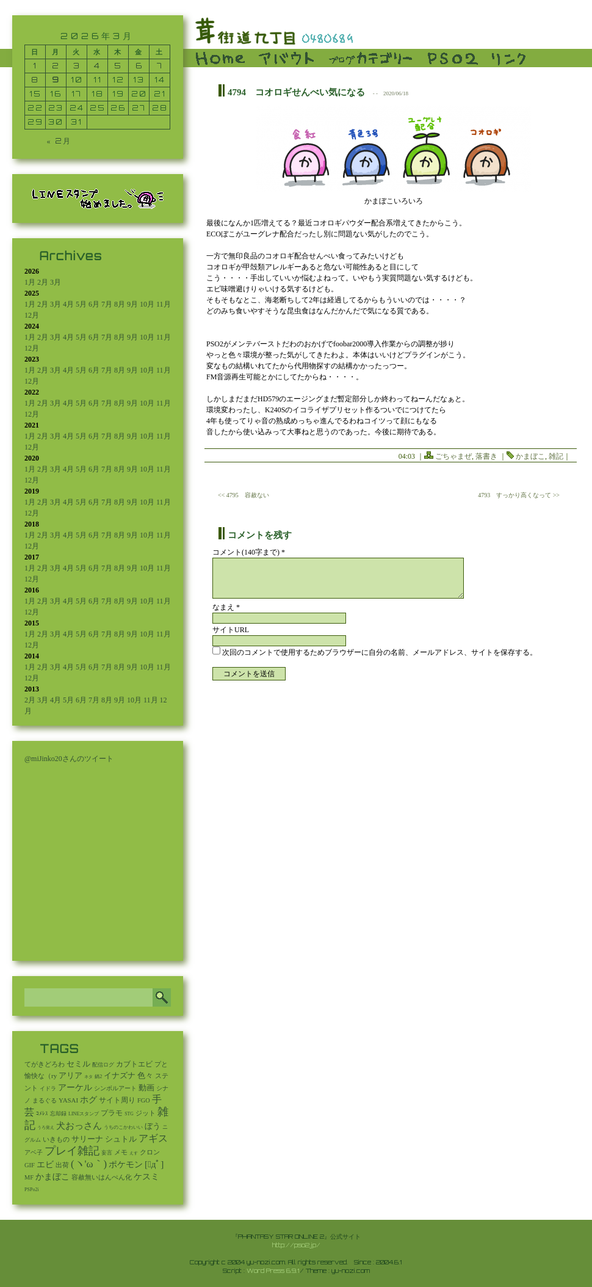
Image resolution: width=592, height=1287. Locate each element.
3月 (55, 282)
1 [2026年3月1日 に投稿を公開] (35, 65)
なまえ (226, 607)
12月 (31, 315)
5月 (81, 304)
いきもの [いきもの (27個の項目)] (56, 1139)
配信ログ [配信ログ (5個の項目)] (103, 1065)
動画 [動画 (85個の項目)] (146, 1088)
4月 (68, 304)
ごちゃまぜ (453, 456)
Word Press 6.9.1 (273, 1270)
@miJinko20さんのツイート (69, 758)
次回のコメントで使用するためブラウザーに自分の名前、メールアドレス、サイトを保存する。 (379, 652)
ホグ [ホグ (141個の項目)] (88, 1099)
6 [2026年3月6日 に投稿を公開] (139, 65)
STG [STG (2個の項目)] (129, 1114)
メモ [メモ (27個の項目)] (121, 1152)
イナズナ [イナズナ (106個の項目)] (119, 1075)
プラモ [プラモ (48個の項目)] (112, 1113)
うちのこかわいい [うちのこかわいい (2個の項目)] (123, 1127)
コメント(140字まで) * (248, 552)
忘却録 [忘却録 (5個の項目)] (58, 1113)
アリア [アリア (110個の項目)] (70, 1075)
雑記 (556, 456)
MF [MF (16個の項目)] (29, 1177)
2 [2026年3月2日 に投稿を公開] (56, 65)
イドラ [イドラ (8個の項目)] (48, 1088)
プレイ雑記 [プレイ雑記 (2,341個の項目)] (72, 1151)
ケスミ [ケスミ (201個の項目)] (146, 1176)
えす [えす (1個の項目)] (133, 1153)
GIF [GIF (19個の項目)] (29, 1165)
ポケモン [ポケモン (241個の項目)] (126, 1164)
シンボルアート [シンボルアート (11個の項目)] (115, 1088)
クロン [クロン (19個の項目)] (150, 1152)
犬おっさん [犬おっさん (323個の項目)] (79, 1126)
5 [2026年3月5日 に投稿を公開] (118, 65)
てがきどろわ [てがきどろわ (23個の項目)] (44, 1064)
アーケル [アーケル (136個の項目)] (75, 1087)
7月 (106, 304)
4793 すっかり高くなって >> (519, 495)
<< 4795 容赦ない (243, 495)
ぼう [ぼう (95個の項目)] (153, 1126)
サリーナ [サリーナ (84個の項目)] (87, 1139)
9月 (132, 304)
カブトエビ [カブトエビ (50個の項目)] (134, 1064)
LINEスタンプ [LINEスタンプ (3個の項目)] (83, 1114)
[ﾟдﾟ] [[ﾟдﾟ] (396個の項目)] (154, 1164)
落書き (486, 456)
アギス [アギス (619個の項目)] (153, 1138)
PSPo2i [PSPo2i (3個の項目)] (31, 1189)
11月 (163, 304)
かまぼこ (530, 456)
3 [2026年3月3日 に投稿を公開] (77, 65)
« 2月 (59, 140)
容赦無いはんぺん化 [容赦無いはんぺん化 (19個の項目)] (101, 1177)
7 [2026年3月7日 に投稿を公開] (160, 65)
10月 (147, 304)
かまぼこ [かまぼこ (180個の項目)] (52, 1176)
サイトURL (230, 629)
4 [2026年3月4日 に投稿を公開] (97, 65)
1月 (29, 282)
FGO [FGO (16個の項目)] (143, 1100)
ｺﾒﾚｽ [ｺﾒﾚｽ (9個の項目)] (42, 1113)
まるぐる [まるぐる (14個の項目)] (44, 1100)
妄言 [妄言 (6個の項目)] (106, 1153)
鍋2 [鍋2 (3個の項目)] (98, 1076)
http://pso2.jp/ (296, 1245)
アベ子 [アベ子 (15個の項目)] (33, 1152)
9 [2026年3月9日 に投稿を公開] (56, 79)
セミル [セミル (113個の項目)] (78, 1063)
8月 (119, 304)
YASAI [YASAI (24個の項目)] (68, 1100)
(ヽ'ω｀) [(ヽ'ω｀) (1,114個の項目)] (89, 1164)
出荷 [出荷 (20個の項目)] (62, 1165)
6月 (93, 304)
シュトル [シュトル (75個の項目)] (121, 1139)
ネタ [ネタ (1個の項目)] (88, 1076)
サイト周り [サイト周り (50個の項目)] (117, 1100)
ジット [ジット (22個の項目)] (145, 1113)
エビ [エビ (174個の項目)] (45, 1164)
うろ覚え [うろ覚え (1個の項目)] (45, 1127)
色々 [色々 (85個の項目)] (145, 1075)
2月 (42, 282)
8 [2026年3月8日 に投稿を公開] (35, 79)
